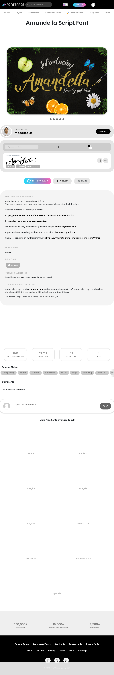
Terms (62, 650)
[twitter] (57, 660)
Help (29, 650)
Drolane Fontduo (83, 558)
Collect (62, 181)
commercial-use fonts (58, 628)
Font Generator (53, 12)
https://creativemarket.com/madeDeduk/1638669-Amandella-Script (39, 215)
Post (105, 406)
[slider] (58, 147)
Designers (94, 12)
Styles (19, 12)
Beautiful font (37, 289)
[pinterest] (66, 660)
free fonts (20, 628)
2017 (15, 353)
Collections (33, 12)
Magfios (31, 523)
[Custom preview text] (21, 147)
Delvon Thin (83, 523)
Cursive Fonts (75, 644)
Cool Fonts (59, 644)
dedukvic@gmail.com (65, 226)
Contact (103, 131)
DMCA (71, 650)
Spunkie (57, 593)
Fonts (7, 12)
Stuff (107, 12)
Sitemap (82, 650)
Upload (79, 5)
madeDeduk (23, 133)
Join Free (105, 5)
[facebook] (48, 660)
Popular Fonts (22, 644)
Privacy (51, 650)
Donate (13, 265)
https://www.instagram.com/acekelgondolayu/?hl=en (73, 238)
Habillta (83, 453)
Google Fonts (92, 644)
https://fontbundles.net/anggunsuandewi (26, 221)
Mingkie (83, 488)
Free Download (37, 181)
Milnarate (31, 558)
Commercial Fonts (41, 644)
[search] (38, 4)
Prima (31, 453)
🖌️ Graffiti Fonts (75, 12)
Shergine (31, 488)
